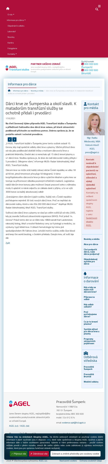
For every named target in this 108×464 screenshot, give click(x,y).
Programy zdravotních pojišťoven (89, 341)
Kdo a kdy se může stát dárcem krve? (90, 289)
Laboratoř (12, 31)
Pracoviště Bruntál (89, 375)
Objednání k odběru (16, 25)
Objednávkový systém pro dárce (90, 261)
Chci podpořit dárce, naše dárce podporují (91, 252)
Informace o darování (91, 278)
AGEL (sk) (24, 425)
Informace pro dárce (15, 20)
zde (48, 440)
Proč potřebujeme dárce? (90, 314)
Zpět (8, 243)
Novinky (11, 37)
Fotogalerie (12, 48)
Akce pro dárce (91, 244)
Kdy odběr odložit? (89, 305)
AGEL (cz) (13, 425)
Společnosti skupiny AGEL (91, 221)
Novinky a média (37, 90)
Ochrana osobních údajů (91, 460)
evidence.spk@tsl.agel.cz (74, 422)
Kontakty (11, 53)
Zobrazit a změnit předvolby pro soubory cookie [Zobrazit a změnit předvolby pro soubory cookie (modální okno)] (75, 454)
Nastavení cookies (68, 460)
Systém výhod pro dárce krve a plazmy (91, 331)
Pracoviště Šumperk (89, 368)
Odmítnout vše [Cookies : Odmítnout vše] (39, 454)
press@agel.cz (92, 152)
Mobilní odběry (91, 381)
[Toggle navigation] (99, 6)
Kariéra (11, 42)
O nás (10, 14)
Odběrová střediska (91, 357)
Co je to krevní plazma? (91, 323)
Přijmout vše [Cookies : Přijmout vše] (18, 454)
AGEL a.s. (43, 460)
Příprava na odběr (89, 298)
